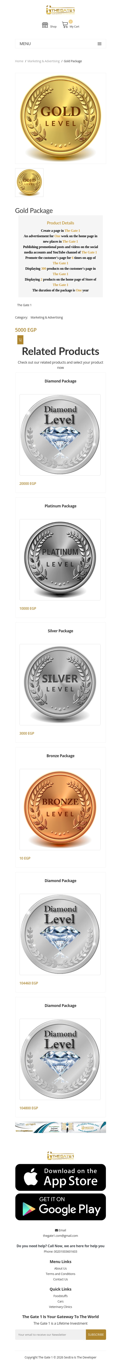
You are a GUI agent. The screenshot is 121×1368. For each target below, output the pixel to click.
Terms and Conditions (60, 1274)
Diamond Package (60, 381)
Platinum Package (60, 505)
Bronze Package (60, 755)
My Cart (70, 24)
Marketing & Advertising (43, 61)
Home (19, 61)
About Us (60, 1268)
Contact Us (60, 1279)
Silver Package (60, 630)
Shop (49, 24)
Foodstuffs (60, 1296)
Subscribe (96, 1334)
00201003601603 (65, 1251)
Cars (61, 1301)
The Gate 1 (24, 305)
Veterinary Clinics (60, 1307)
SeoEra (68, 1357)
